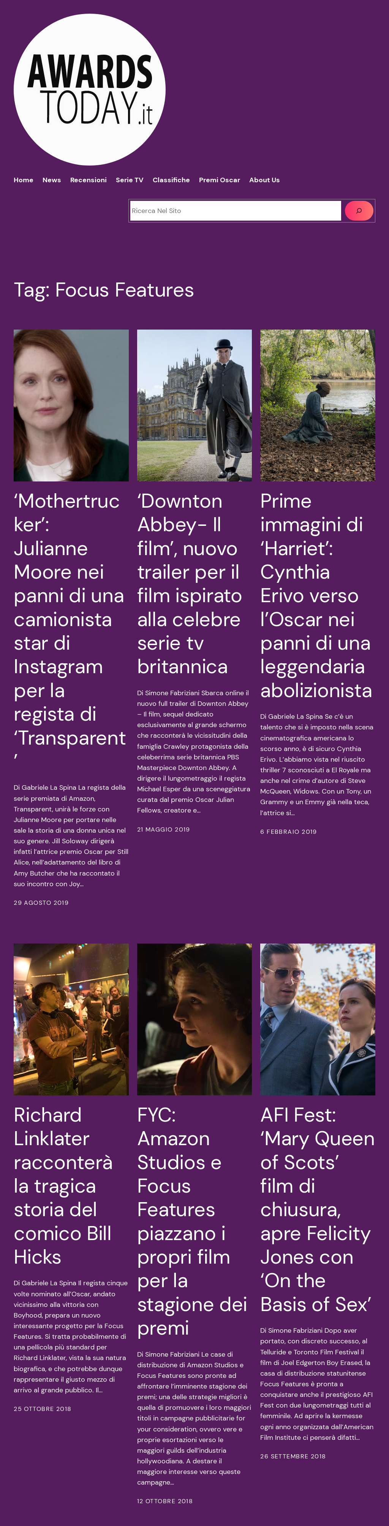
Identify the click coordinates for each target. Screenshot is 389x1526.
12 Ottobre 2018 (165, 1501)
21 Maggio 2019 (163, 829)
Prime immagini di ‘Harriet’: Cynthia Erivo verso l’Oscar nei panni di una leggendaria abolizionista (316, 595)
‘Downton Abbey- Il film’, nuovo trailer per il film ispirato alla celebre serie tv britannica (189, 584)
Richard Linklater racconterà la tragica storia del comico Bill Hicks (63, 1186)
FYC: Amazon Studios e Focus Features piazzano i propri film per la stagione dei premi (192, 1221)
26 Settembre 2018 (293, 1456)
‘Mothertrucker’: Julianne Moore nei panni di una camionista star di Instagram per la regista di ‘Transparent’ (70, 631)
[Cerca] (359, 210)
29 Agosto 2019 (41, 903)
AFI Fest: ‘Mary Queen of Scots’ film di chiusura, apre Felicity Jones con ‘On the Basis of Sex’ (317, 1209)
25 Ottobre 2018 (43, 1409)
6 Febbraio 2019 (288, 832)
